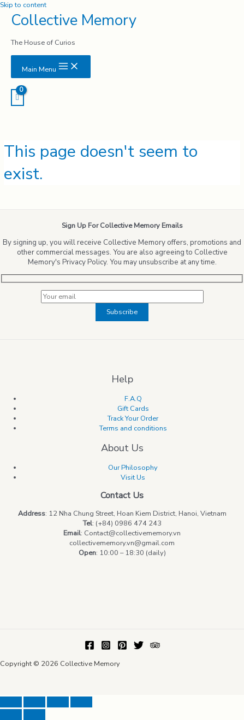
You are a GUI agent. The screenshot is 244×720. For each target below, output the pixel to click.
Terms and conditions (133, 428)
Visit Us (133, 477)
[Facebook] (89, 648)
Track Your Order (133, 418)
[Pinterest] (122, 648)
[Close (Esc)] (11, 702)
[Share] (34, 702)
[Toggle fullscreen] (58, 702)
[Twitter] (139, 648)
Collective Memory (73, 20)
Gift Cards (133, 409)
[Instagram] (106, 648)
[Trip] (155, 648)
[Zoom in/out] (81, 702)
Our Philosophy (133, 468)
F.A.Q (133, 399)
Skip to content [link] (23, 5)
